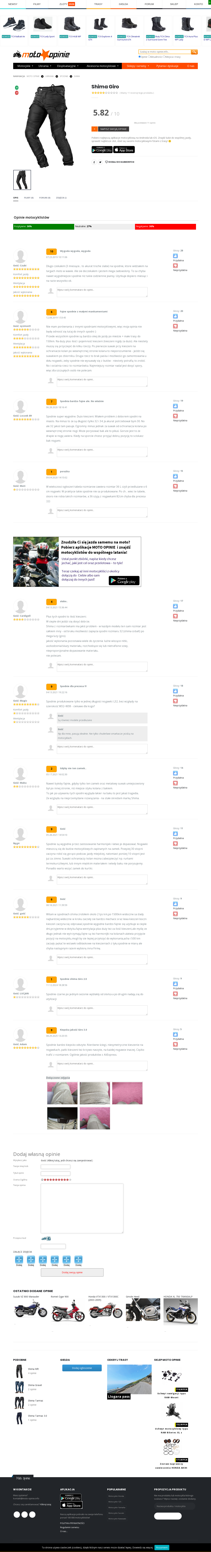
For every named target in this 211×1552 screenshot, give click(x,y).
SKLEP (174, 4)
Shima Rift (33, 1369)
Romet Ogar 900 (60, 1296)
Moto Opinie (33, 76)
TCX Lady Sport (47, 36)
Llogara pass (119, 1396)
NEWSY (12, 4)
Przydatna (178, 257)
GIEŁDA (123, 4)
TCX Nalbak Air (18, 36)
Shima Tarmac (35, 1400)
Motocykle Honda (116, 1496)
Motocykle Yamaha (116, 1507)
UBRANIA (49, 76)
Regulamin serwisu (69, 1527)
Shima (77, 76)
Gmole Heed (132, 1296)
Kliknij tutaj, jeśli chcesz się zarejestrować (70, 1160)
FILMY (37, 4)
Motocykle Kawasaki (117, 1518)
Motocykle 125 (114, 1501)
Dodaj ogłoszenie (82, 1368)
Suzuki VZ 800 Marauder (26, 1296)
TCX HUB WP (75, 36)
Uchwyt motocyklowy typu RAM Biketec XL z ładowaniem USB (171, 1432)
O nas (190, 66)
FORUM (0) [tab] (44, 197)
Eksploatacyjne (66, 66)
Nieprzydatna (180, 267)
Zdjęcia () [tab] (61, 197)
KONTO (198, 4)
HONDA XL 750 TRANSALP (178, 1296)
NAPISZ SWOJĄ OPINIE (113, 129)
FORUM (149, 4)
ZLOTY (67, 4)
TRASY (98, 4)
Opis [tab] (15, 197)
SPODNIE (64, 76)
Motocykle (23, 66)
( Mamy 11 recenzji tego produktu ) (137, 93)
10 (70, 1179)
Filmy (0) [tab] (28, 197)
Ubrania (43, 66)
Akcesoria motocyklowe (101, 66)
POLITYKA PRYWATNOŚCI (72, 1523)
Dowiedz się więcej (142, 1547)
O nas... (64, 1531)
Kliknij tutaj (45, 1504)
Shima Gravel (35, 1385)
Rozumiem (162, 1547)
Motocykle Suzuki (116, 1513)
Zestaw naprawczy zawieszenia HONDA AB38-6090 (171, 1467)
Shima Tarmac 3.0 (37, 1415)
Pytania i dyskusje (167, 66)
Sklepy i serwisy (136, 66)
